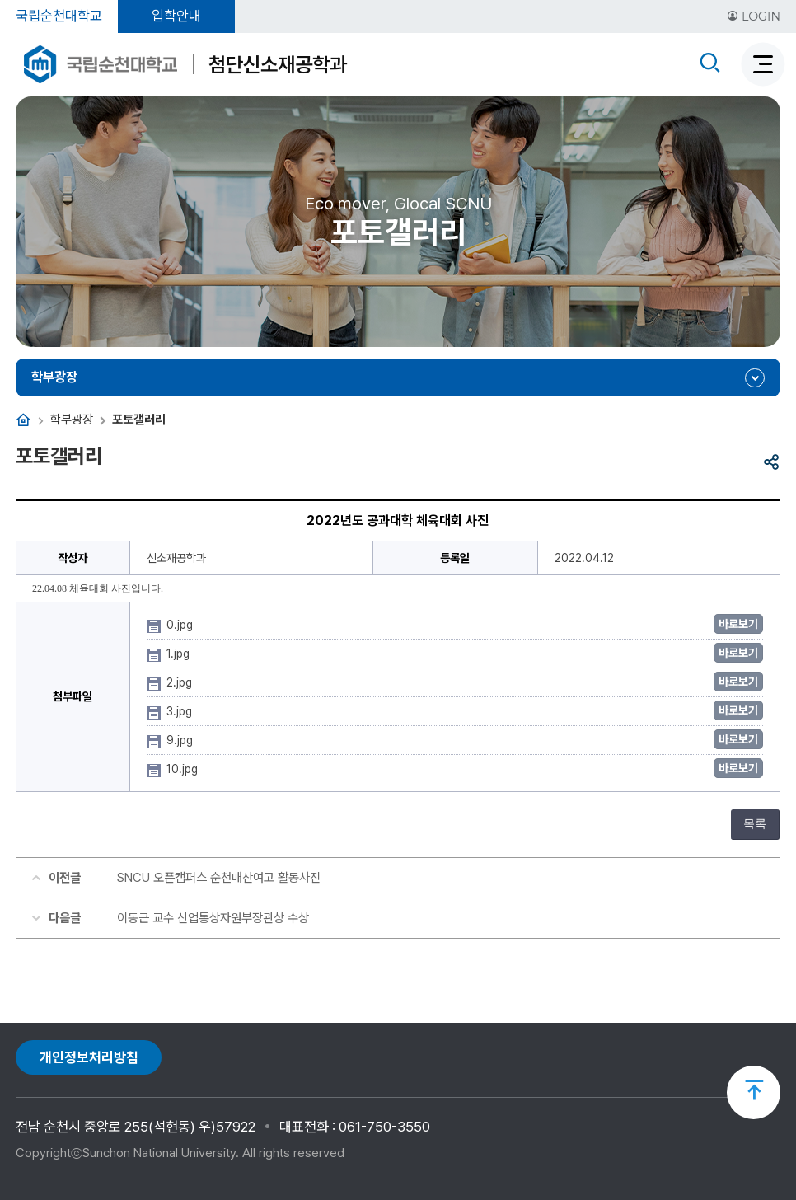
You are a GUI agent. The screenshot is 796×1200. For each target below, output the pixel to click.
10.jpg (183, 769)
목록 (754, 824)
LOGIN (753, 16)
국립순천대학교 (59, 15)
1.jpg (179, 653)
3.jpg (180, 711)
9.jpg (181, 740)
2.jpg (180, 682)
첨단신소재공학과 (277, 64)
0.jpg (181, 624)
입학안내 (176, 15)
